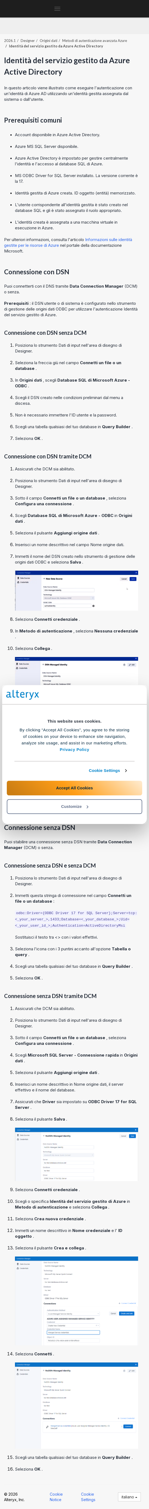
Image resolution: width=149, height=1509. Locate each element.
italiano (129, 1497)
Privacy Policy (74, 749)
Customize (74, 806)
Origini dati (48, 40)
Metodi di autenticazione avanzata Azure (94, 40)
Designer (28, 40)
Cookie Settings (104, 770)
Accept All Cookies (74, 788)
